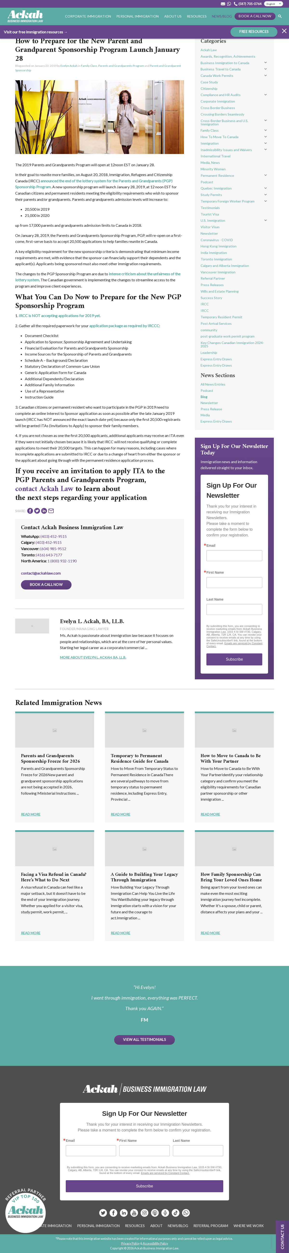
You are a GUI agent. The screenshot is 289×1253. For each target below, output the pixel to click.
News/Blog (222, 16)
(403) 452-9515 (53, 536)
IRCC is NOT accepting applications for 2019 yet (59, 315)
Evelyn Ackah (69, 66)
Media (205, 415)
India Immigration (214, 253)
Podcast (207, 182)
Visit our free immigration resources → (36, 31)
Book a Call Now (255, 16)
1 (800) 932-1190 (62, 561)
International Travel (215, 156)
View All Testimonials (144, 1040)
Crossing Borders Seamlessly (222, 114)
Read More (30, 814)
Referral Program (210, 1226)
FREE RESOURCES (254, 31)
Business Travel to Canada (221, 69)
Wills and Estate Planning (220, 291)
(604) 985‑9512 (53, 548)
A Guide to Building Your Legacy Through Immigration (144, 877)
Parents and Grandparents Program (121, 66)
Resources (197, 16)
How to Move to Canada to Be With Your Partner (231, 759)
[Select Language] (273, 3)
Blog (204, 397)
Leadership (209, 352)
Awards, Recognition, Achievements (228, 56)
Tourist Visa (210, 214)
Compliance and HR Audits (221, 95)
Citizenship (209, 88)
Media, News (210, 162)
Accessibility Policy (155, 1243)
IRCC (205, 304)
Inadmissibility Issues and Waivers (226, 150)
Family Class (89, 66)
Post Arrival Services (216, 323)
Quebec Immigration (216, 188)
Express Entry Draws (216, 359)
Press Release (211, 409)
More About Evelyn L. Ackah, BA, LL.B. (93, 657)
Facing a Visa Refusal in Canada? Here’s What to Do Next (53, 877)
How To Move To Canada (219, 137)
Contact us (282, 1236)
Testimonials (210, 208)
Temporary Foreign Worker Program (228, 201)
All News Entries (213, 384)
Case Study (209, 82)
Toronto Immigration (216, 259)
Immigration (210, 143)
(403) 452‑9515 (49, 542)
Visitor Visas (210, 227)
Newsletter (209, 233)
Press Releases (212, 285)
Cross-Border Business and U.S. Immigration (224, 122)
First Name (215, 572)
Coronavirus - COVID (217, 240)
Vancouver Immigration (218, 272)
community (209, 330)
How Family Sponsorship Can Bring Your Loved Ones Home (231, 877)
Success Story (211, 298)
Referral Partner (213, 278)
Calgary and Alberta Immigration (225, 266)
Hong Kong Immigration (218, 246)
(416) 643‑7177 (49, 555)
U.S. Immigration (213, 220)
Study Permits (211, 195)
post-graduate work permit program (228, 336)
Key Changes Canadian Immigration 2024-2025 (232, 344)
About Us (173, 16)
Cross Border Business (218, 108)
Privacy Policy (130, 1243)
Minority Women (213, 169)
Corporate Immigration (88, 16)
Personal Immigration (137, 16)
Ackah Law (209, 50)
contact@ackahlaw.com (41, 573)
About (156, 1226)
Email (210, 545)
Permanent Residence (217, 175)
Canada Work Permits (217, 76)
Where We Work (249, 1226)
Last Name (214, 599)
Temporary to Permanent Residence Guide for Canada (139, 759)
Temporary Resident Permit (221, 317)
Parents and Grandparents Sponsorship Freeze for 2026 (50, 759)
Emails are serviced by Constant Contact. (165, 1173)
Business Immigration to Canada (225, 63)
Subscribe (234, 659)
